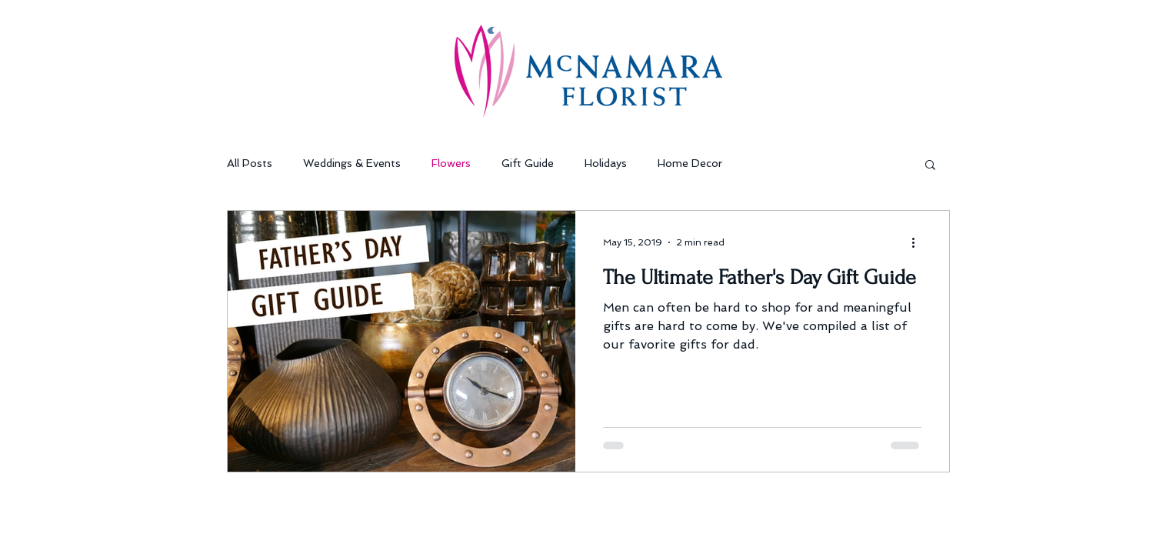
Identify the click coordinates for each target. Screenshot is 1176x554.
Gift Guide (527, 163)
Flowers (451, 163)
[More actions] (919, 242)
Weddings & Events (352, 163)
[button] (930, 166)
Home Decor (690, 163)
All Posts (249, 163)
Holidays (606, 163)
